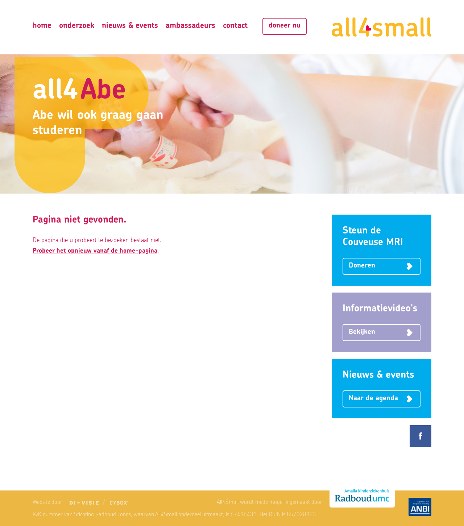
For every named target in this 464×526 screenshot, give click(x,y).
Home (42, 26)
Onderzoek (76, 26)
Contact (235, 26)
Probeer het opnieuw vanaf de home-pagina (95, 251)
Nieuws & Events (130, 26)
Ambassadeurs (190, 26)
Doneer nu (285, 25)
